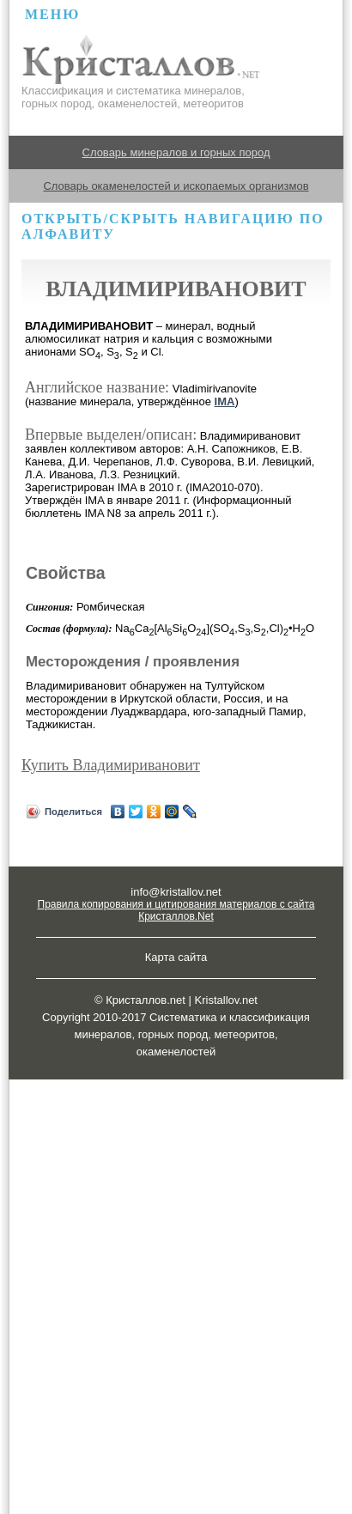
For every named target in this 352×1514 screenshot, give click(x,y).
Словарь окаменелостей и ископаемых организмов (175, 185)
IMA (225, 401)
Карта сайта (176, 957)
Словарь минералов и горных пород (176, 152)
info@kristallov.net (175, 891)
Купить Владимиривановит (110, 765)
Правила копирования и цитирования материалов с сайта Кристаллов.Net (176, 910)
